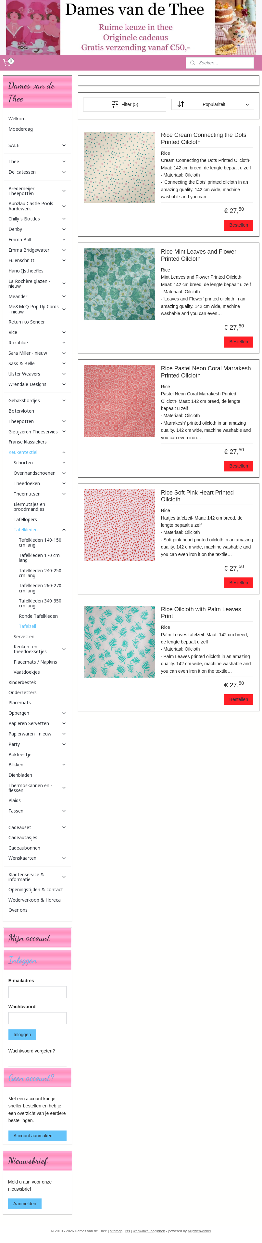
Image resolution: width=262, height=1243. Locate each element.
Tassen (37, 811)
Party (37, 744)
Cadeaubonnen (24, 848)
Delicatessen (37, 172)
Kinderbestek (22, 682)
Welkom (17, 118)
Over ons (18, 910)
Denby (37, 229)
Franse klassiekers (27, 442)
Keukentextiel (37, 452)
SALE (37, 145)
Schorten (40, 462)
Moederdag (20, 129)
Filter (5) (124, 104)
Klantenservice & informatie (37, 876)
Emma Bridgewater (37, 250)
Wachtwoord (21, 1006)
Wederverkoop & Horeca (34, 900)
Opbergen (37, 713)
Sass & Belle (37, 363)
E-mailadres (21, 980)
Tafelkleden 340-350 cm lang (40, 603)
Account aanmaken (33, 1135)
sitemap (116, 1231)
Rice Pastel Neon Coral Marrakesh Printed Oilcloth (206, 372)
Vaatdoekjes (27, 672)
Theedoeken (40, 483)
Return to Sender (26, 322)
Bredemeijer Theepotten (37, 190)
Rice (37, 332)
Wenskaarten (37, 858)
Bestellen (238, 225)
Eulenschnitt (37, 260)
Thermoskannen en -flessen (37, 787)
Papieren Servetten (37, 723)
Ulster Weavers (37, 374)
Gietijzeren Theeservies (37, 432)
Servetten (24, 636)
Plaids (14, 800)
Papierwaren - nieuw (37, 734)
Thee (37, 161)
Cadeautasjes (22, 837)
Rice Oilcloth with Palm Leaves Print (201, 613)
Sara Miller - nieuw (37, 353)
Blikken (37, 764)
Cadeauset (37, 827)
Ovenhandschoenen (40, 473)
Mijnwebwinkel (199, 1231)
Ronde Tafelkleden (38, 616)
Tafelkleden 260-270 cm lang (40, 587)
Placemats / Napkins (35, 662)
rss (127, 1231)
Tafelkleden (40, 529)
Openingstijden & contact (35, 889)
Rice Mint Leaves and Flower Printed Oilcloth (198, 255)
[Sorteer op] (212, 104)
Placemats (19, 702)
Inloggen (22, 1034)
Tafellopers (25, 519)
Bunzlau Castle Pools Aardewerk (37, 205)
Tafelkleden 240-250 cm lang (40, 572)
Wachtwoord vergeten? (31, 1050)
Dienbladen (20, 775)
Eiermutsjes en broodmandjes (29, 506)
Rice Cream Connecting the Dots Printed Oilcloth (203, 139)
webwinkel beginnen (149, 1231)
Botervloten (21, 411)
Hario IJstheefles (26, 271)
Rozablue (37, 342)
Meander (37, 296)
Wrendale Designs (37, 384)
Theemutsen (40, 494)
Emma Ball (37, 239)
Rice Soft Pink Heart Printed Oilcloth (197, 496)
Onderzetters (22, 692)
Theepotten (37, 421)
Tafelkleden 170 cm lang (39, 557)
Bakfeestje (19, 754)
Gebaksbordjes (37, 400)
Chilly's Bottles (37, 219)
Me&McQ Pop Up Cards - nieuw (37, 308)
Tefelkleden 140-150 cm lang (40, 542)
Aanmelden (24, 1203)
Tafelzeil (27, 626)
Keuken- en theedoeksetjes (40, 649)
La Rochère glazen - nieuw (37, 283)
